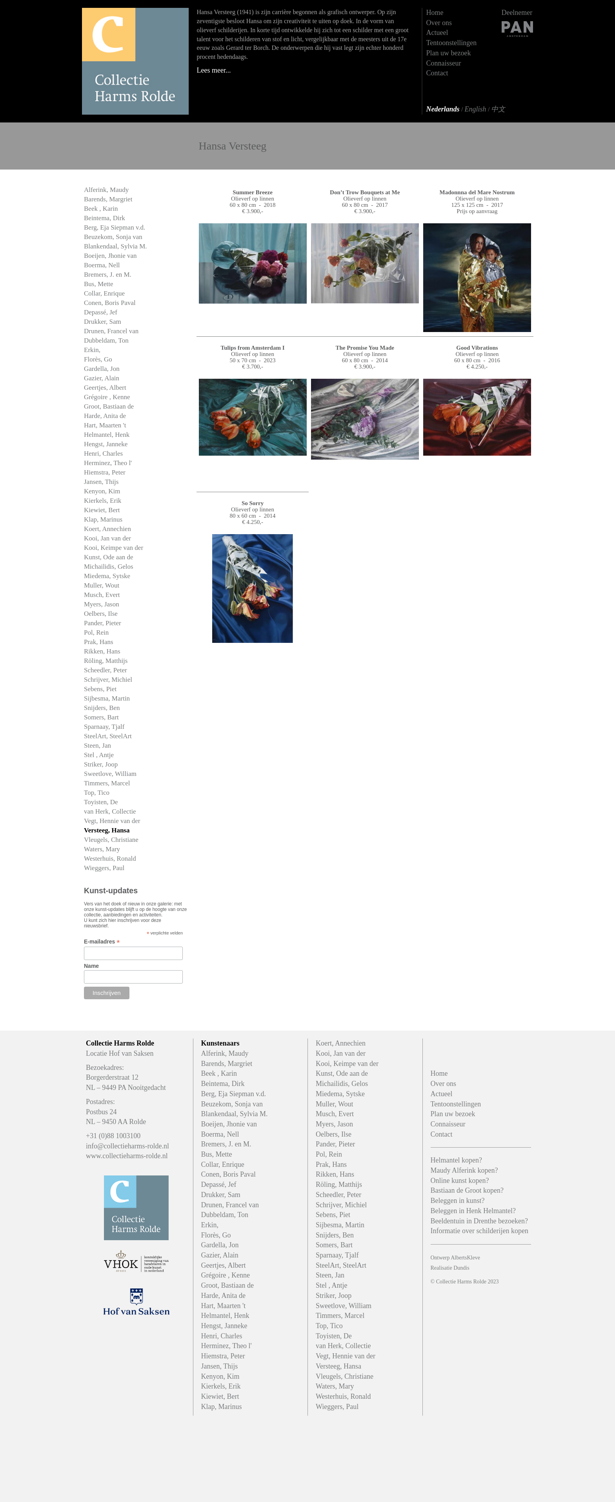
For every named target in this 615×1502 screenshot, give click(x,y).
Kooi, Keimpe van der (113, 547)
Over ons (439, 23)
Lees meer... (214, 70)
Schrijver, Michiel (108, 679)
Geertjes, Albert (105, 387)
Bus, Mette (98, 284)
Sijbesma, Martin (107, 698)
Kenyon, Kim (102, 491)
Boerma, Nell (102, 265)
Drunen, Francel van (111, 331)
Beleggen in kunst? (458, 1201)
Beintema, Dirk (104, 218)
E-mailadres (102, 941)
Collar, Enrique (104, 293)
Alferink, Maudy (106, 189)
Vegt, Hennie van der (112, 821)
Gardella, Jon (102, 368)
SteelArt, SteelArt (108, 736)
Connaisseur (443, 63)
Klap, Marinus (103, 519)
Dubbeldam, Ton (106, 340)
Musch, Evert (102, 595)
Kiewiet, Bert (102, 510)
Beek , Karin (101, 208)
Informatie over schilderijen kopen (479, 1231)
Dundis (461, 1268)
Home (435, 12)
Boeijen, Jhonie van (110, 255)
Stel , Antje (99, 755)
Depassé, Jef (100, 312)
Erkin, (92, 350)
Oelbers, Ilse (101, 613)
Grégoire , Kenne (107, 397)
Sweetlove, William (110, 773)
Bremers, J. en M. (107, 274)
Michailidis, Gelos (108, 566)
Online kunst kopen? (460, 1180)
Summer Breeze (253, 192)
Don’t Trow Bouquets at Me (365, 192)
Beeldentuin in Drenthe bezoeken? (479, 1221)
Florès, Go (98, 359)
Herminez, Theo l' (108, 463)
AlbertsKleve (465, 1258)
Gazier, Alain (101, 378)
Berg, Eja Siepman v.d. (114, 227)
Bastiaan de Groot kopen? (467, 1190)
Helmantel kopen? (456, 1160)
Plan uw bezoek (448, 53)
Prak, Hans (98, 642)
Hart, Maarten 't (105, 425)
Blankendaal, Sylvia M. (115, 246)
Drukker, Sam (102, 321)
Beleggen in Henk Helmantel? (473, 1211)
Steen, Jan (97, 745)
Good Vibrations (477, 348)
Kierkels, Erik (102, 500)
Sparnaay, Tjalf (104, 726)
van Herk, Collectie (110, 811)
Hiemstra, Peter (105, 472)
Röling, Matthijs (105, 660)
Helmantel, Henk (106, 434)
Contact (437, 73)
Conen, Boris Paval (110, 303)
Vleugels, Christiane (111, 839)
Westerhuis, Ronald (110, 858)
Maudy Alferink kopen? (464, 1170)
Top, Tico (96, 792)
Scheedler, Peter (105, 670)
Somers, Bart (101, 717)
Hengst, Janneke (105, 444)
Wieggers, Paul (104, 868)
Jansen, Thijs (101, 481)
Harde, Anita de (105, 416)
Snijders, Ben (102, 708)
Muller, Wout (101, 585)
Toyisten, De (101, 802)
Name (91, 966)
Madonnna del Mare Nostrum (477, 192)
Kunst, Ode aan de (108, 557)
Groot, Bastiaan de (109, 406)
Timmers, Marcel (107, 783)
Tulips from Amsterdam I (253, 348)
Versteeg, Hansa (106, 830)
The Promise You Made (364, 348)
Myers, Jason (101, 604)
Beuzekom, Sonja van (113, 237)
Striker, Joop (101, 764)
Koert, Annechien (107, 529)
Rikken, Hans (102, 651)
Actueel (437, 33)
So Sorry (253, 503)
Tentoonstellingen (451, 43)
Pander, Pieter (102, 623)
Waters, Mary (102, 849)
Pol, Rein (96, 632)
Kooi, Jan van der (107, 538)
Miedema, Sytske (107, 576)
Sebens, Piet (100, 689)
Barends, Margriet (108, 199)
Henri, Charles (103, 453)
